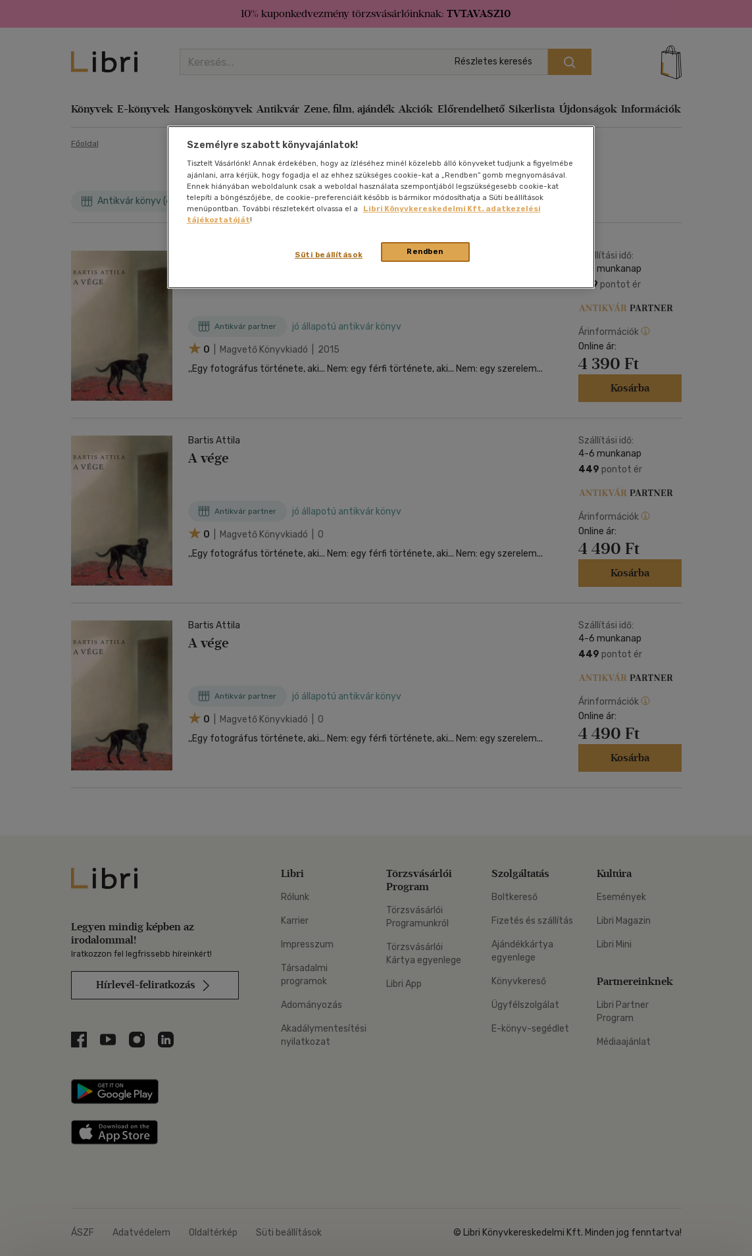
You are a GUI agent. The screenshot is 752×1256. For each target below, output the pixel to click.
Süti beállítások (329, 254)
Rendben (425, 251)
